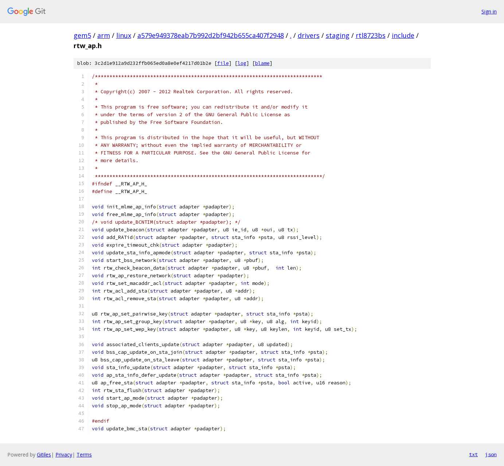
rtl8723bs (371, 35)
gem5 (82, 35)
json (491, 454)
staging (337, 35)
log (242, 63)
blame (262, 63)
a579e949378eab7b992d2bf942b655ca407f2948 (210, 35)
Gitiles (44, 454)
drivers (309, 35)
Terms (84, 454)
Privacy (63, 454)
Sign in (489, 11)
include (403, 35)
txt (473, 454)
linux (123, 35)
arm (103, 35)
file (223, 63)
